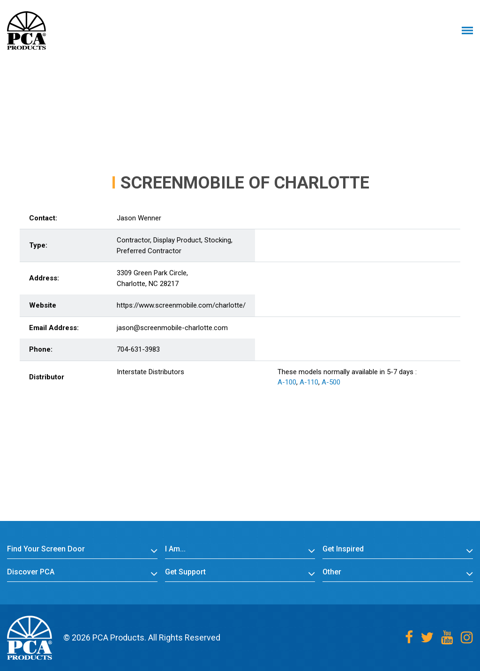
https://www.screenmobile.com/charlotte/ (181, 305)
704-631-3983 (138, 349)
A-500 (331, 382)
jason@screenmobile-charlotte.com (172, 328)
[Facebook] (409, 637)
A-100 (287, 382)
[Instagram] (467, 637)
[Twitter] (427, 637)
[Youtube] (447, 637)
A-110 (309, 382)
